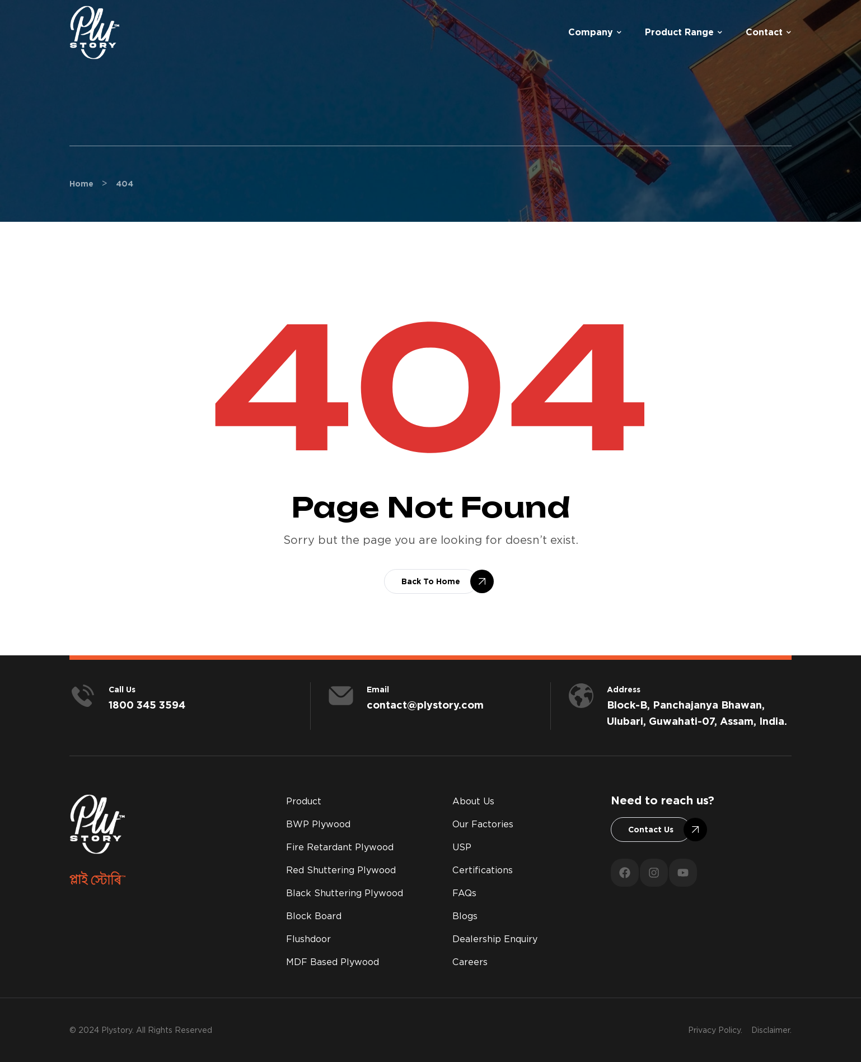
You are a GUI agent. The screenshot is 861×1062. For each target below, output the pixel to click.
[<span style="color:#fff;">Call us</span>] (82, 695)
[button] (431, 581)
